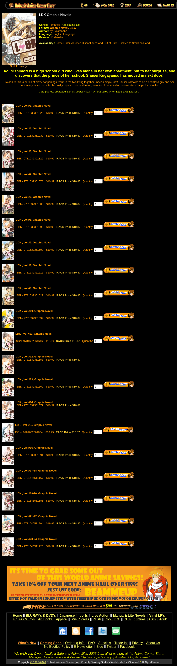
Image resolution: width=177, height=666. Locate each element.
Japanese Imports (74, 615)
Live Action (100, 615)
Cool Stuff (111, 619)
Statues (139, 619)
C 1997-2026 (38, 662)
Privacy (137, 643)
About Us (153, 643)
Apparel (61, 619)
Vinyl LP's (157, 615)
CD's (127, 619)
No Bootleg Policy (57, 646)
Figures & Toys (24, 619)
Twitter (111, 646)
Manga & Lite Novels (129, 615)
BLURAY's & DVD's (41, 615)
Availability (46, 43)
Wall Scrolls (80, 619)
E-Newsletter (83, 646)
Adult (163, 619)
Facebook (127, 646)
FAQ (91, 643)
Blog (99, 646)
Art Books (45, 619)
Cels (152, 619)
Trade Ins (121, 643)
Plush (97, 619)
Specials (104, 643)
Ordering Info (75, 643)
